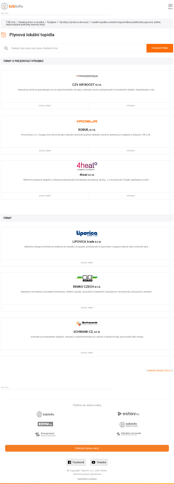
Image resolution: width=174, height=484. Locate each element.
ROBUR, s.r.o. (87, 129)
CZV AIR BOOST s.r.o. (87, 84)
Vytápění (51, 22)
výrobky (131, 106)
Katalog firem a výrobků (31, 22)
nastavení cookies (87, 478)
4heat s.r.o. (87, 174)
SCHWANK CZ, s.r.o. (87, 331)
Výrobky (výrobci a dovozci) (74, 22)
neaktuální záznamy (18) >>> (159, 370)
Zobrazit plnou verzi (87, 448)
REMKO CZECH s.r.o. (87, 286)
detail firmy (45, 106)
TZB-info (11, 22)
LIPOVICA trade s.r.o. (87, 241)
